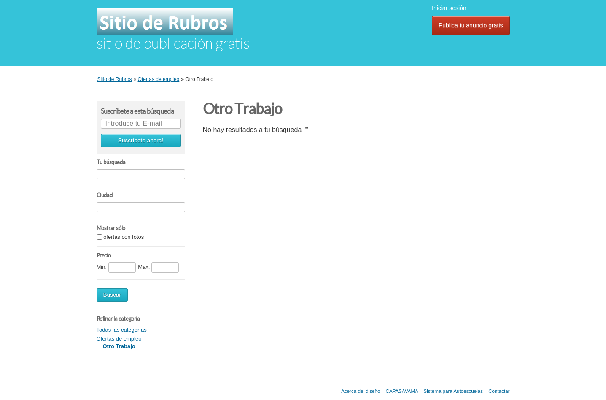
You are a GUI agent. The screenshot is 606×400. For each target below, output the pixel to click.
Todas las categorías (122, 330)
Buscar (112, 295)
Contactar (498, 391)
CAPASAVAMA (402, 391)
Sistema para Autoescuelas (453, 391)
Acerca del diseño (360, 391)
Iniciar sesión (449, 8)
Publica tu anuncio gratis (471, 25)
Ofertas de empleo (119, 338)
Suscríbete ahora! (140, 140)
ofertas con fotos (123, 237)
